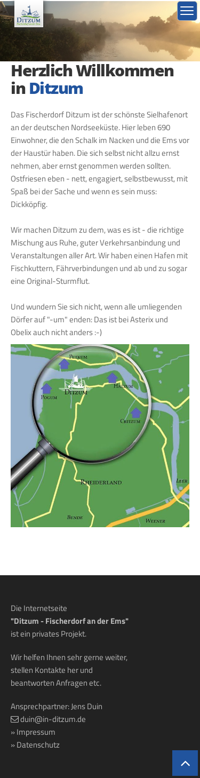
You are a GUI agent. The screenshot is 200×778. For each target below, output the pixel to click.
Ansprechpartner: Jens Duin (56, 706)
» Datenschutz (35, 745)
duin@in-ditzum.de (53, 719)
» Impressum (33, 732)
